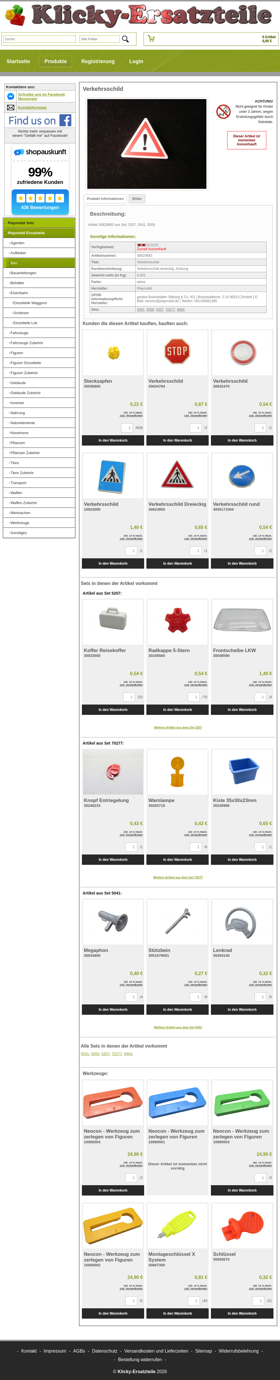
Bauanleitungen (23, 273)
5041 (141, 310)
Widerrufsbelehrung (239, 1351)
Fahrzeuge (19, 333)
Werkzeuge (20, 523)
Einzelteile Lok (25, 323)
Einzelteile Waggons (30, 303)
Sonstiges (19, 533)
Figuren (17, 353)
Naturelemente (23, 423)
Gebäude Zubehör (26, 393)
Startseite (18, 61)
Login (136, 61)
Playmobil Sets (21, 223)
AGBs (79, 1351)
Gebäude (18, 383)
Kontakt (29, 1351)
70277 (170, 310)
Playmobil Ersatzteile (26, 233)
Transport (18, 483)
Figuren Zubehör (24, 373)
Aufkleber (18, 253)
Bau (14, 263)
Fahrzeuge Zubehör (27, 343)
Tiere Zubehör (22, 473)
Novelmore (20, 433)
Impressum (55, 1351)
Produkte (56, 61)
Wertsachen (20, 513)
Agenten (17, 243)
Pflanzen (18, 443)
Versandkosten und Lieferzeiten (156, 1351)
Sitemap (203, 1351)
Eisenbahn (19, 293)
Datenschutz (104, 1351)
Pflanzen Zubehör (25, 453)
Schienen (21, 313)
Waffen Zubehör (24, 503)
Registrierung (98, 61)
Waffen (16, 493)
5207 (160, 310)
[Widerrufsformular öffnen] (140, 1359)
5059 (150, 310)
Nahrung (18, 413)
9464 (181, 310)
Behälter (17, 283)
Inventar (17, 403)
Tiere (15, 463)
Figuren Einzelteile (26, 363)
